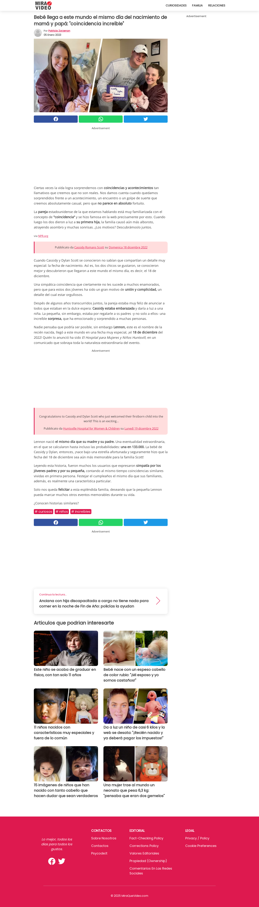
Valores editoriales (144, 853)
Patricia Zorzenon (59, 31)
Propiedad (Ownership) (148, 861)
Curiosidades (176, 5)
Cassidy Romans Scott (89, 247)
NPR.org (43, 236)
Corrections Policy (144, 845)
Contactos (99, 845)
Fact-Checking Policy (146, 838)
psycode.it (99, 853)
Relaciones (216, 5)
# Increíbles (80, 511)
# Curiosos (43, 511)
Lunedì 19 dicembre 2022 (141, 428)
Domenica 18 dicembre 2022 (128, 247)
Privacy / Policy (197, 838)
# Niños (62, 511)
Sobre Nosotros (103, 838)
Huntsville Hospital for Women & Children (91, 428)
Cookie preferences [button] (201, 845)
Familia (197, 5)
